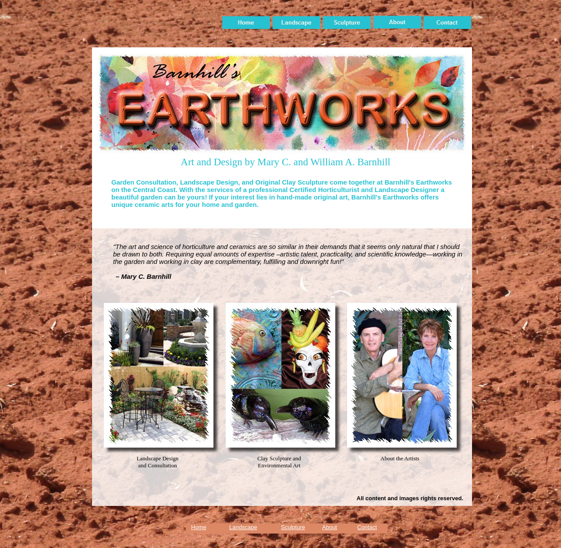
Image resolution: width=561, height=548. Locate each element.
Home (198, 527)
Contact (367, 527)
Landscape (243, 527)
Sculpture (293, 527)
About (329, 527)
